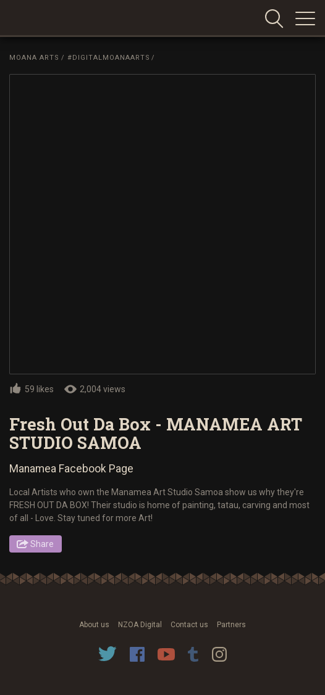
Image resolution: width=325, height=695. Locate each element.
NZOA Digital (140, 624)
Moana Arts (34, 58)
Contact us (189, 624)
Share (42, 544)
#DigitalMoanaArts (108, 58)
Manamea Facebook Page (71, 469)
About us (94, 624)
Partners (231, 624)
